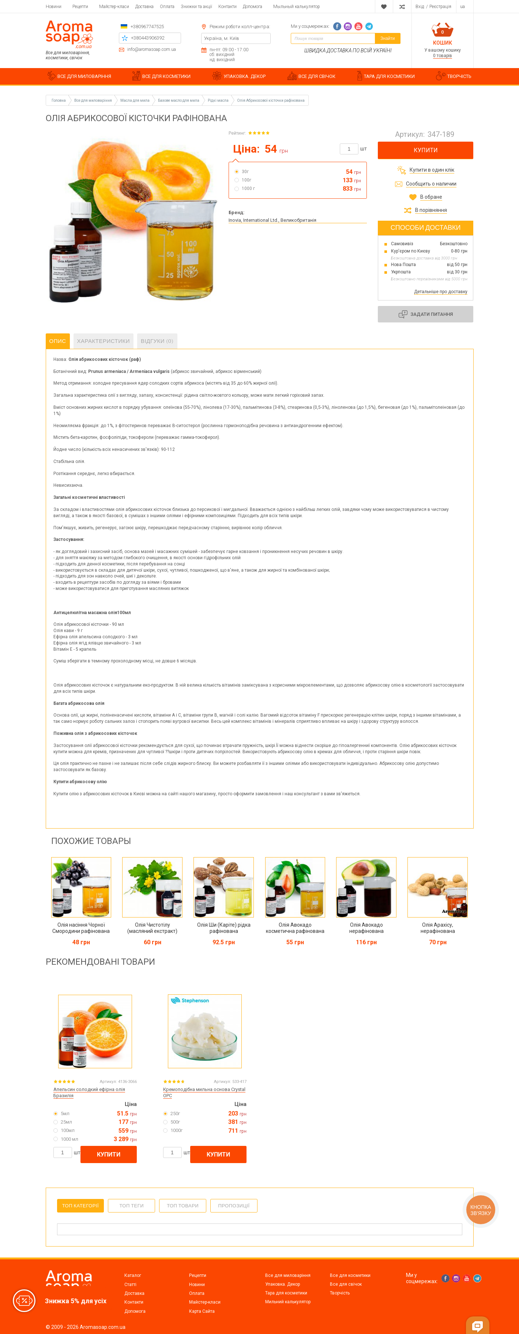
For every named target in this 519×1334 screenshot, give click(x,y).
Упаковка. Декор (282, 1284)
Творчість (340, 1293)
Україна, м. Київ (221, 38)
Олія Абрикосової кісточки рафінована (271, 100)
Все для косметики (350, 1275)
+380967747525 (147, 26)
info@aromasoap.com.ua (151, 49)
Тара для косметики (286, 1293)
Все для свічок (346, 1284)
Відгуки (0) (157, 341)
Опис (57, 341)
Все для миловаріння (288, 1275)
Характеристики (103, 341)
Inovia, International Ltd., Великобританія (272, 220)
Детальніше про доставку (440, 291)
